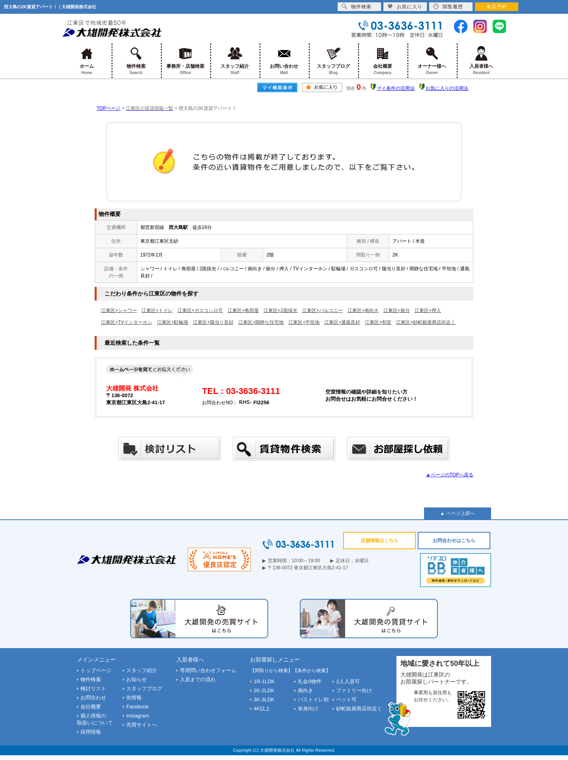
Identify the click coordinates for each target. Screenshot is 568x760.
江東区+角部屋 (243, 310)
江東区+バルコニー (322, 310)
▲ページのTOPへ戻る (449, 475)
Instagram (137, 716)
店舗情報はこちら (379, 540)
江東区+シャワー (119, 310)
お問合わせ (93, 698)
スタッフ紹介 (235, 61)
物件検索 (136, 61)
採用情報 (90, 732)
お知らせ (136, 679)
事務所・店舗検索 (185, 61)
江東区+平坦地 (304, 322)
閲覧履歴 (448, 6)
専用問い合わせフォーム (208, 670)
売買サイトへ (141, 725)
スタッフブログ (333, 61)
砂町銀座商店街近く (359, 709)
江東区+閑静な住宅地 (261, 322)
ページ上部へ (461, 513)
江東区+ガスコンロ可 (200, 310)
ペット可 (346, 699)
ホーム (87, 61)
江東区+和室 (378, 322)
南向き (305, 690)
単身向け (308, 709)
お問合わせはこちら (454, 540)
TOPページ (108, 108)
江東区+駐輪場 (172, 322)
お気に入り (404, 6)
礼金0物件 (309, 681)
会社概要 (382, 61)
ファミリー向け (354, 690)
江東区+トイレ (157, 310)
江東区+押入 (428, 310)
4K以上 (262, 709)
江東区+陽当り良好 (213, 322)
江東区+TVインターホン (126, 322)
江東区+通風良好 (342, 322)
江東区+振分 (396, 310)
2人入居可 (347, 681)
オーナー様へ (432, 61)
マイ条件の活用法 (396, 88)
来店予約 (496, 6)
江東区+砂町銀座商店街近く (426, 322)
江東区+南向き (363, 310)
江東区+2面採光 (280, 310)
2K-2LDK (264, 690)
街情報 (134, 698)
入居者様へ (481, 61)
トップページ (95, 670)
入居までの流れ (198, 679)
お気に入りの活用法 (447, 88)
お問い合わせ (284, 61)
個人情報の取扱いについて (95, 719)
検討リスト (93, 688)
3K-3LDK (264, 699)
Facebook (137, 707)
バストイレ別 (313, 699)
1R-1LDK (264, 681)
